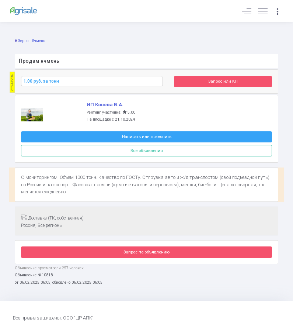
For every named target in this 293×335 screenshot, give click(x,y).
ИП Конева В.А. (105, 104)
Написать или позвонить (146, 136)
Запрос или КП (223, 81)
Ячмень (38, 40)
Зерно (23, 40)
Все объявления (146, 150)
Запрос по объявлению (146, 252)
